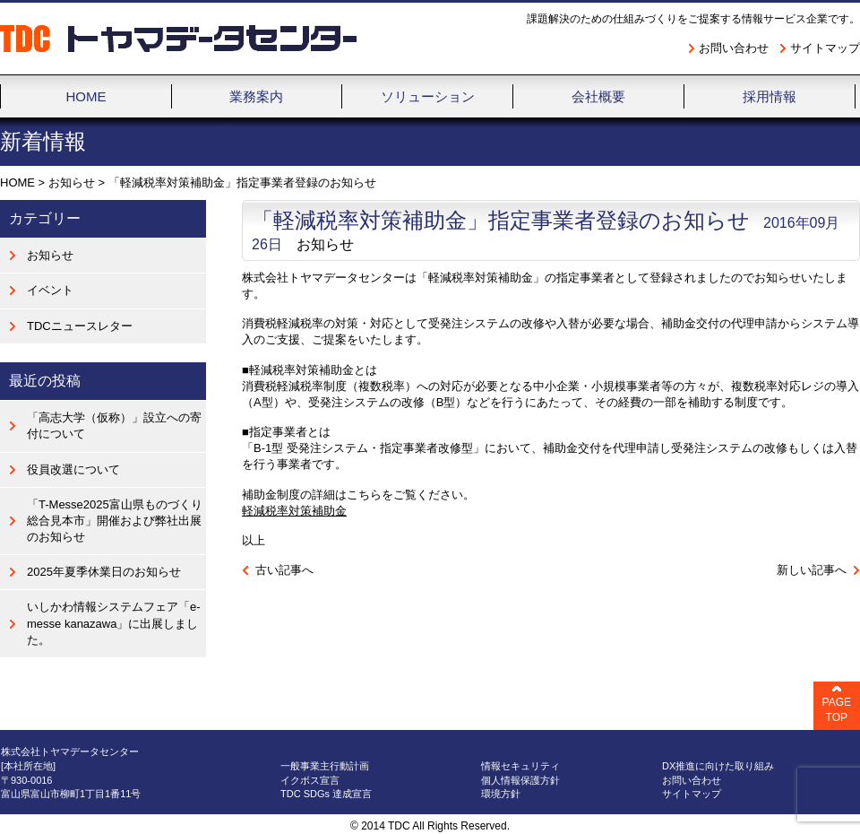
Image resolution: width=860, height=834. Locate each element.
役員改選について (73, 469)
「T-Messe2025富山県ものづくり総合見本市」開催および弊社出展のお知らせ (114, 520)
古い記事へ (284, 570)
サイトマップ (825, 48)
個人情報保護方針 (520, 780)
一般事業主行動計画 (324, 765)
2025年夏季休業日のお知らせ (104, 571)
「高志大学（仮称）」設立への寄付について (114, 425)
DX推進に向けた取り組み (718, 765)
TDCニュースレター (80, 326)
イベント (50, 290)
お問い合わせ (734, 48)
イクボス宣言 (310, 780)
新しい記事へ (812, 570)
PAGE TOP (836, 710)
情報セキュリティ (520, 765)
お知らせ (71, 182)
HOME (17, 182)
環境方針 (500, 793)
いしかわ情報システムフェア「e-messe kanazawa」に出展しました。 (114, 623)
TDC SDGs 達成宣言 (326, 793)
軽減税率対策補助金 (294, 510)
